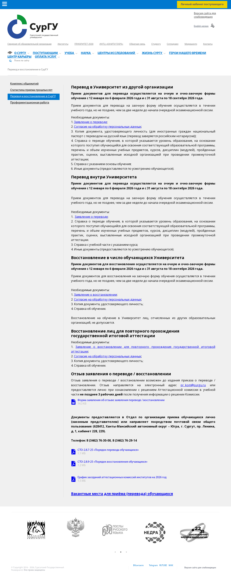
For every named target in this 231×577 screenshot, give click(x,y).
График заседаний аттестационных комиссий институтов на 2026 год (122, 477)
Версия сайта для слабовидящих (200, 568)
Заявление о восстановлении (95, 295)
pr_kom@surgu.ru (193, 385)
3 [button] (126, 552)
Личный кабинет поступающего (202, 4)
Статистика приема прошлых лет (31, 90)
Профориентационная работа (29, 102)
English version (201, 26)
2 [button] (121, 552)
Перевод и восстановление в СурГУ (28, 69)
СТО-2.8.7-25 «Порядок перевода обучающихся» (108, 450)
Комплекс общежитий (24, 83)
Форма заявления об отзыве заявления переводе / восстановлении (121, 400)
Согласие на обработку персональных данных (107, 127)
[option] (41, 532)
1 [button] (115, 552)
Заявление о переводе (90, 122)
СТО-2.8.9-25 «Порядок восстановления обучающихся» (113, 461)
